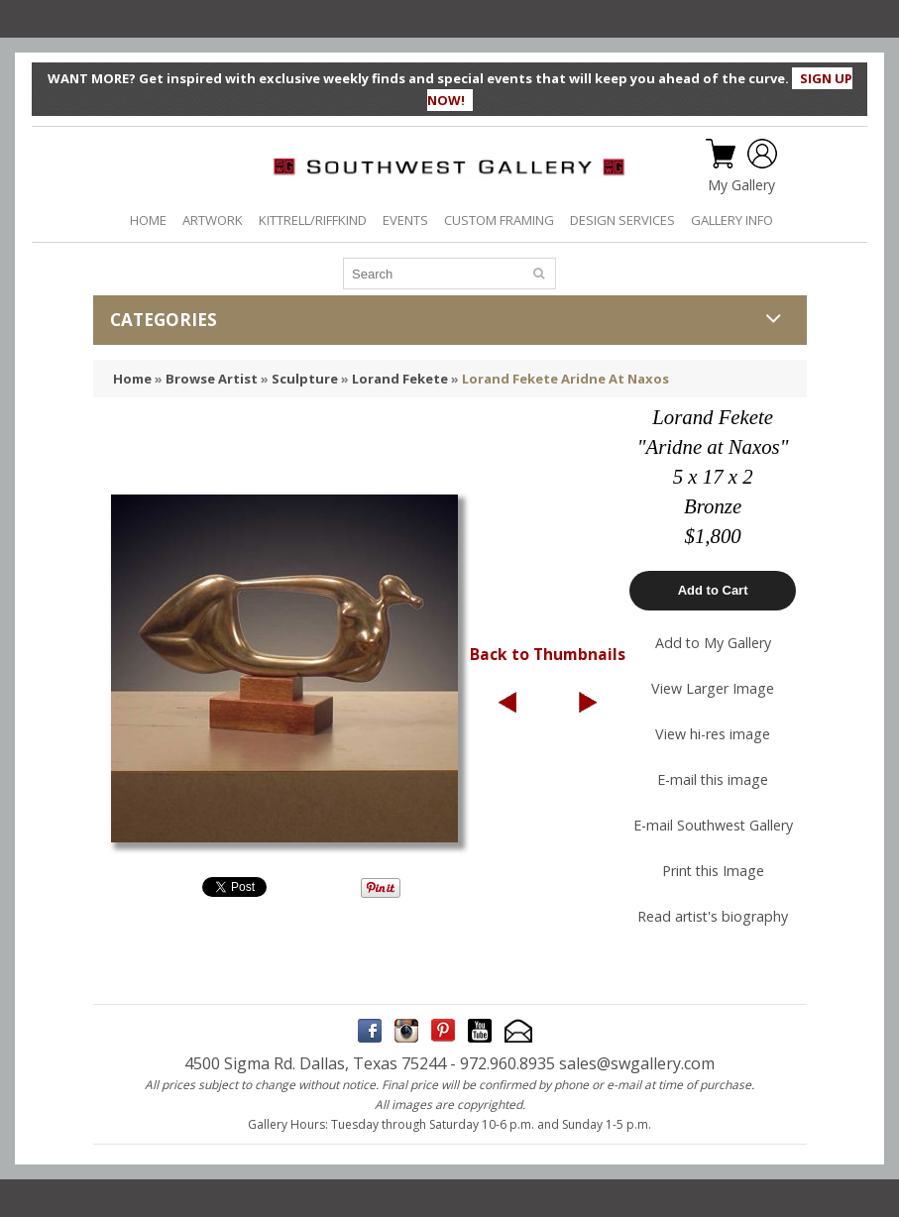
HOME (148, 220)
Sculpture (305, 378)
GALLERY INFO (732, 220)
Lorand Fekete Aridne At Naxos (565, 378)
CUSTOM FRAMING (499, 220)
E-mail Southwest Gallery (713, 825)
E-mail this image (712, 779)
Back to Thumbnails (547, 654)
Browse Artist (212, 378)
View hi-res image (712, 733)
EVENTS (405, 220)
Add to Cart (713, 590)
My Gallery (741, 185)
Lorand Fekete (400, 378)
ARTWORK (212, 220)
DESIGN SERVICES (622, 220)
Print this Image (713, 870)
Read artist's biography (712, 916)
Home (132, 378)
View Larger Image (712, 688)
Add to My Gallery (713, 642)
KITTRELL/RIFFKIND (313, 220)
